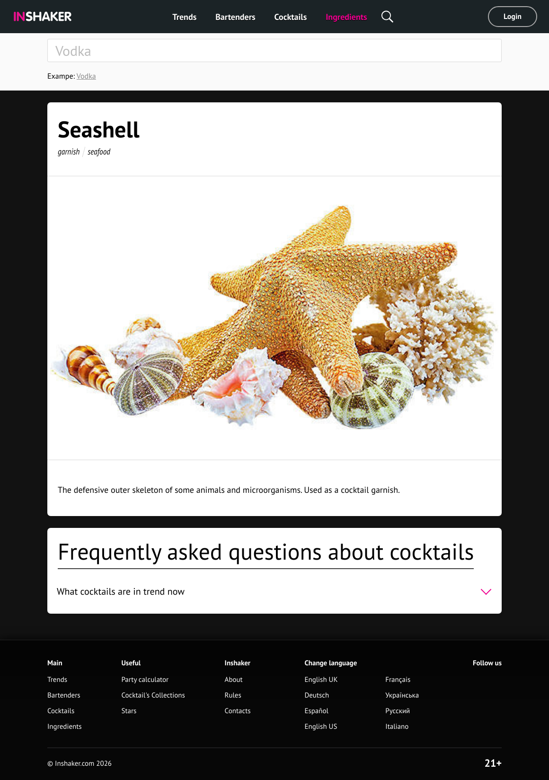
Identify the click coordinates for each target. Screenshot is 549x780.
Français (397, 679)
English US (320, 726)
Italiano (396, 726)
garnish (69, 151)
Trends (184, 16)
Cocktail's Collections (153, 695)
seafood (99, 151)
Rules (233, 695)
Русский (397, 711)
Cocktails (290, 16)
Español (316, 711)
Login (513, 16)
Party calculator (144, 679)
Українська (402, 695)
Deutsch (316, 695)
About (234, 679)
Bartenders (235, 16)
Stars (128, 711)
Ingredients (346, 16)
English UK (320, 679)
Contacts (238, 711)
